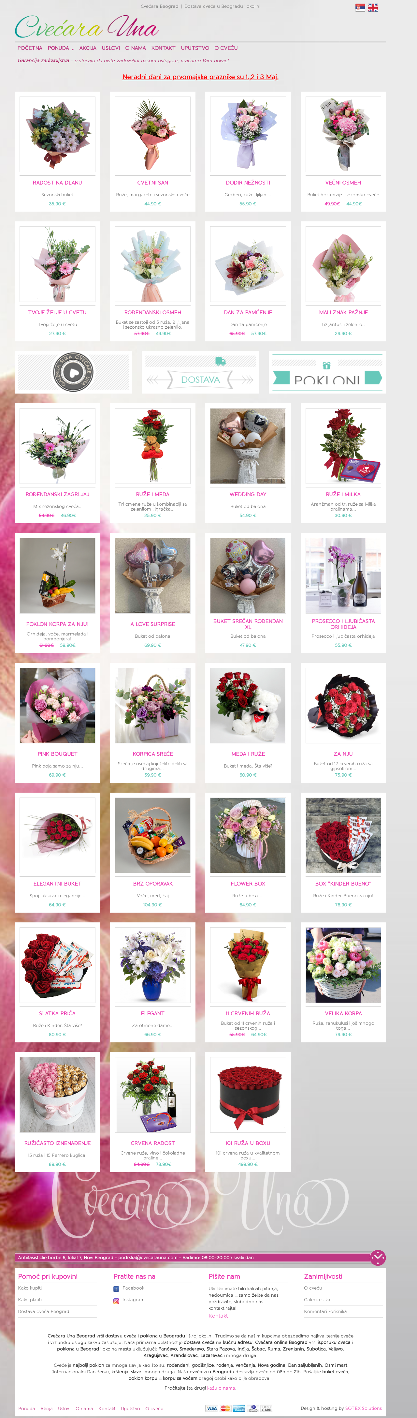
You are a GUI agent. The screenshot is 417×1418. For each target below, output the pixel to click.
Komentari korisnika (325, 1311)
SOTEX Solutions (363, 1408)
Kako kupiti (30, 1288)
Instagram (129, 1300)
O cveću (226, 48)
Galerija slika (317, 1300)
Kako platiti (30, 1300)
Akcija (87, 48)
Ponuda (26, 1408)
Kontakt (163, 48)
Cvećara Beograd (160, 6)
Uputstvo (195, 48)
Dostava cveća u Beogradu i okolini (222, 6)
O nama (135, 48)
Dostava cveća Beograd (43, 1311)
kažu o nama (221, 1388)
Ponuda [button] (61, 48)
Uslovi (111, 48)
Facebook (128, 1288)
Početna (29, 48)
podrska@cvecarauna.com (148, 1258)
